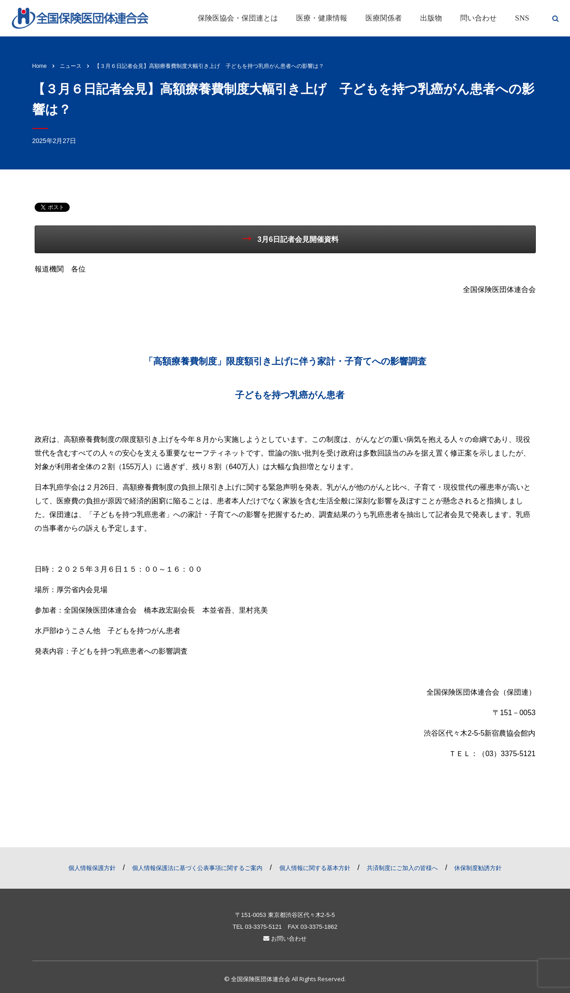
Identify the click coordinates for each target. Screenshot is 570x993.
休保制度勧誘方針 (478, 868)
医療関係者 (383, 18)
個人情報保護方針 (92, 868)
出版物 (431, 18)
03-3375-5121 (263, 926)
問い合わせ (478, 18)
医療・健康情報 (321, 18)
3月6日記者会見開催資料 (290, 238)
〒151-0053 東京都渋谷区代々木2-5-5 (285, 914)
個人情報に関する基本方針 (314, 868)
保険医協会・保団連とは (238, 18)
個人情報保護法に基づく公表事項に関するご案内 (197, 868)
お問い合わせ (285, 938)
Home (39, 66)
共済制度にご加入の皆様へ (402, 868)
